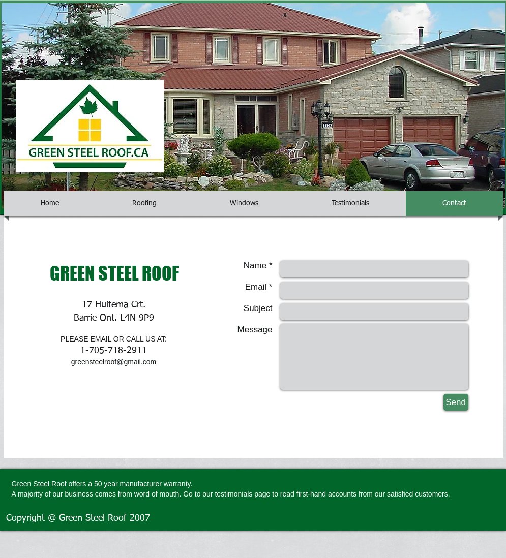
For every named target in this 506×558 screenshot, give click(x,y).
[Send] (455, 402)
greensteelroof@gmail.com (114, 362)
